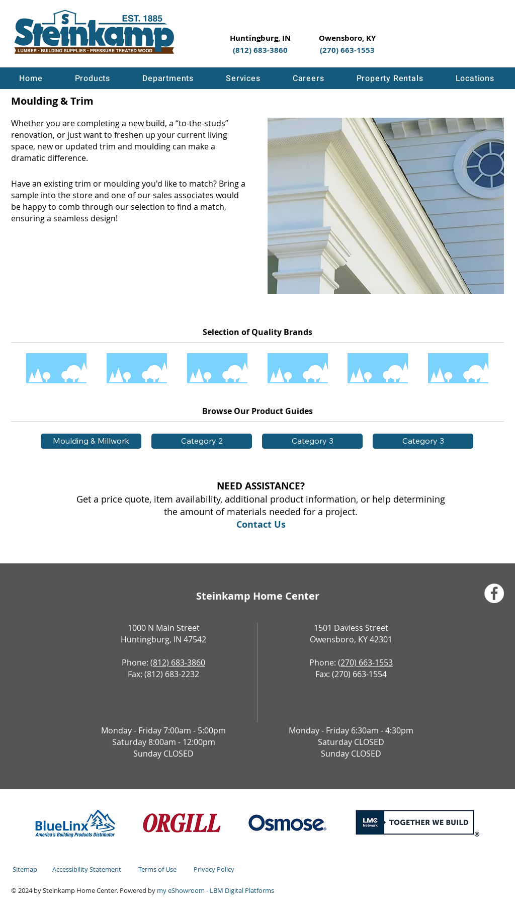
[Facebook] (494, 593)
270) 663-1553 (366, 662)
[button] (92, 78)
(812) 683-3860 (177, 662)
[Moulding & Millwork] (91, 441)
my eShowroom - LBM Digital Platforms (215, 890)
